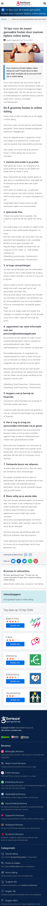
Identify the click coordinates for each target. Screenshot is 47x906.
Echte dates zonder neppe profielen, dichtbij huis (19, 797)
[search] (44, 3)
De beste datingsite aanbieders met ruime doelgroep (21, 895)
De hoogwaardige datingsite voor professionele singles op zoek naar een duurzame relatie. (23, 787)
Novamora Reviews (12, 834)
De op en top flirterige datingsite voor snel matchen (20, 828)
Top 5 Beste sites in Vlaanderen (17, 867)
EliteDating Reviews (12, 782)
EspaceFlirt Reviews (12, 815)
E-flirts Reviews (10, 772)
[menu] (2, 3)
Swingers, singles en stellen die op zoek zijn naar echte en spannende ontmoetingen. (19, 839)
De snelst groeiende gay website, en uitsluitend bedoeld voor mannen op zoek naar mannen (22, 808)
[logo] (23, 3)
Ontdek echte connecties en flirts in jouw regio (18, 767)
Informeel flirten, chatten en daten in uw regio (18, 776)
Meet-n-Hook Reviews (13, 763)
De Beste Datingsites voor (19, 885)
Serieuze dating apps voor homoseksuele (17, 876)
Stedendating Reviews (13, 794)
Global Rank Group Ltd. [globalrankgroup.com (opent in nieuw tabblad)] (24, 728)
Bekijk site (15, 625)
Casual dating (9, 853)
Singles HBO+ (9, 900)
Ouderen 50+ (9, 881)
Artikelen (4, 19)
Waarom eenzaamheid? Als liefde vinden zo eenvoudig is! (23, 819)
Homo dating (9, 872)
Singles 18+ (8, 891)
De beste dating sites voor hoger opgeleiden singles (20, 904)
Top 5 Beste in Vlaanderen (19, 857)
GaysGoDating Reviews (14, 803)
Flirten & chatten (10, 863)
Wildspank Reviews (12, 824)
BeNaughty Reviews (12, 751)
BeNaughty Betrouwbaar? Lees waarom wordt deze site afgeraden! (22, 756)
